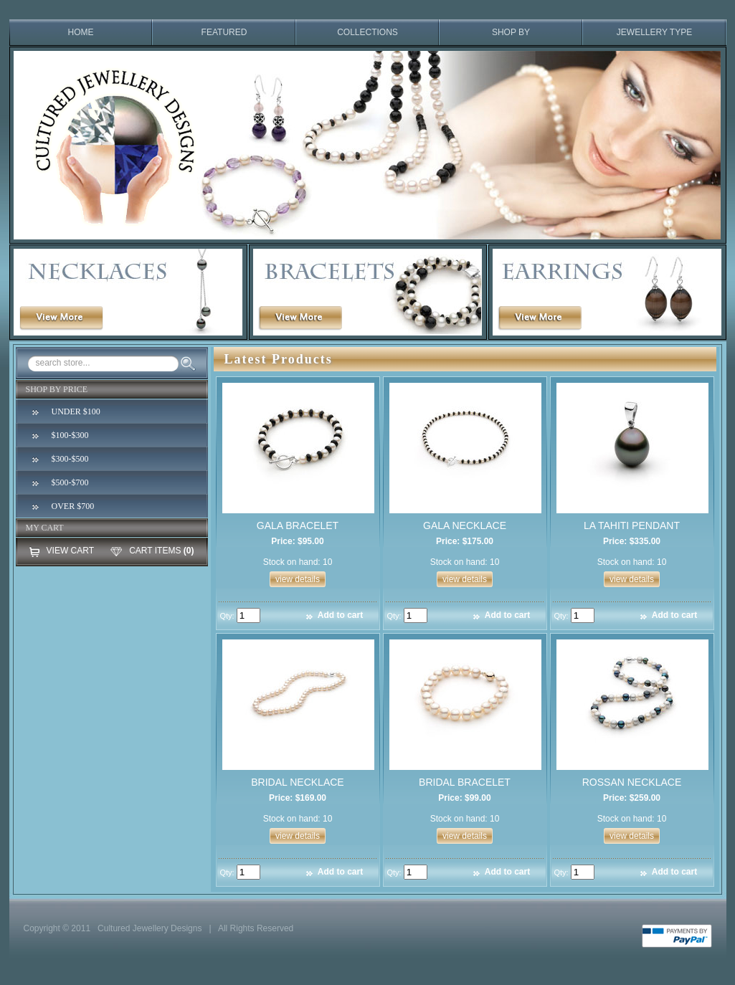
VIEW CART (70, 551)
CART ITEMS (155, 551)
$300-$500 (70, 459)
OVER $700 (73, 506)
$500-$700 (70, 482)
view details (297, 579)
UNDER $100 (76, 411)
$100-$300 (70, 435)
